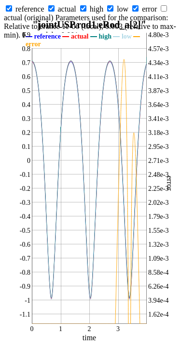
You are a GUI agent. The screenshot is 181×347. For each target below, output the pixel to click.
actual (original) (29, 17)
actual (67, 9)
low (122, 9)
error (149, 9)
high (96, 9)
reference (29, 9)
